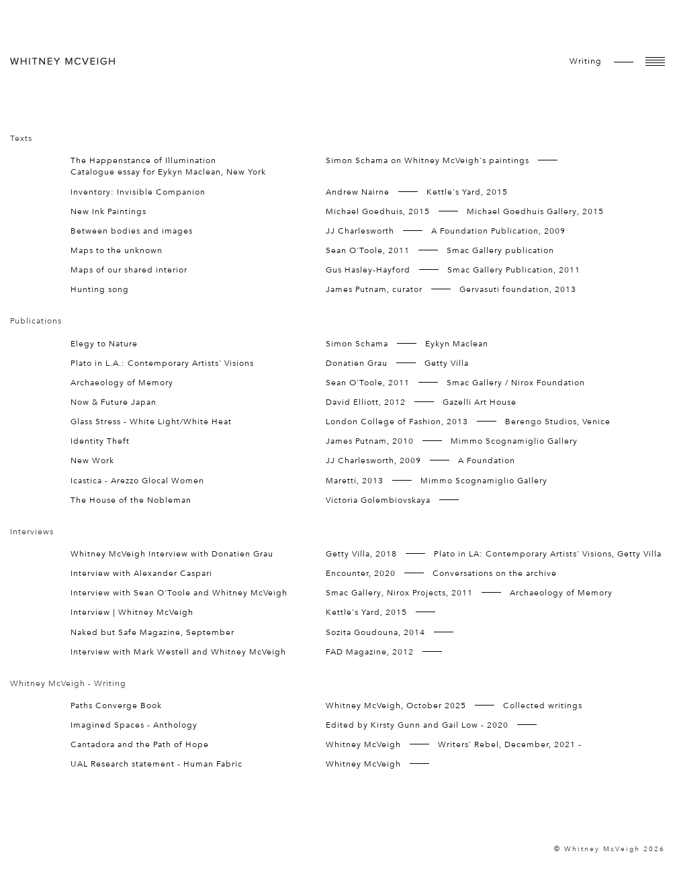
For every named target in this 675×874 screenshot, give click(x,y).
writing (586, 61)
